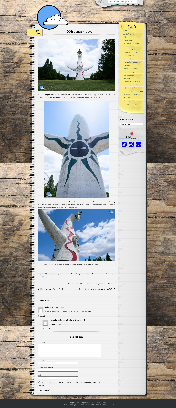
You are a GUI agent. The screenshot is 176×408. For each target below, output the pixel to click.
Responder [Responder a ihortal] (47, 329)
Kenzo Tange (76, 274)
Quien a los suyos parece (134, 91)
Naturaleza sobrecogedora (134, 62)
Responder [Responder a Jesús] (42, 316)
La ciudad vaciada (131, 85)
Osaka (89, 274)
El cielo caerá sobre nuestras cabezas (131, 45)
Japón (68, 274)
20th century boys (51, 274)
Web (39, 375)
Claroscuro (128, 37)
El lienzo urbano (130, 49)
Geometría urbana (131, 52)
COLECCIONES (129, 34)
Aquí (39, 264)
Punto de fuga (129, 72)
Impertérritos (129, 55)
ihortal (54, 320)
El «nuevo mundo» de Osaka (51, 289)
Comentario (43, 342)
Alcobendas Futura (131, 88)
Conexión (128, 40)
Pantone (127, 65)
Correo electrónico (46, 367)
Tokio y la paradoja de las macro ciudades (97, 289)
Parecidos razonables (132, 68)
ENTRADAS (127, 31)
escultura (62, 274)
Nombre (41, 360)
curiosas (105, 284)
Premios (127, 101)
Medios (127, 98)
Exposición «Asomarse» (133, 94)
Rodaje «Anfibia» (130, 104)
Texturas (127, 78)
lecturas (113, 284)
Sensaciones (129, 75)
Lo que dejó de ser (131, 59)
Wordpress (83, 405)
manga (83, 274)
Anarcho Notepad (103, 405)
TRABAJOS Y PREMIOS (131, 82)
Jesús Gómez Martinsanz (96, 402)
